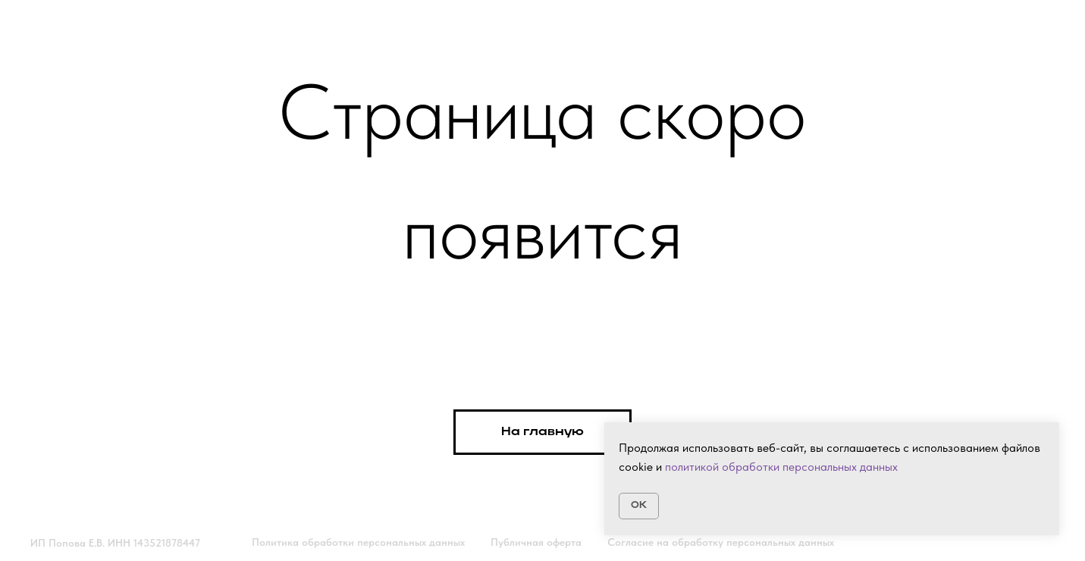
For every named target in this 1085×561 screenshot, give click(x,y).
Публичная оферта (536, 542)
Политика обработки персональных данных (358, 542)
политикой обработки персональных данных (781, 466)
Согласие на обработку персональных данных (720, 542)
